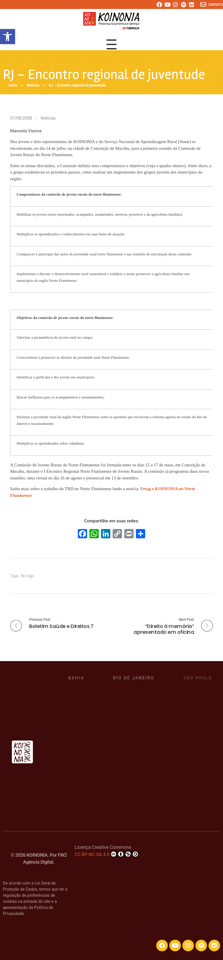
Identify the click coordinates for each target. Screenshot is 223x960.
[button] (7, 36)
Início (13, 85)
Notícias (33, 85)
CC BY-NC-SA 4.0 (107, 854)
